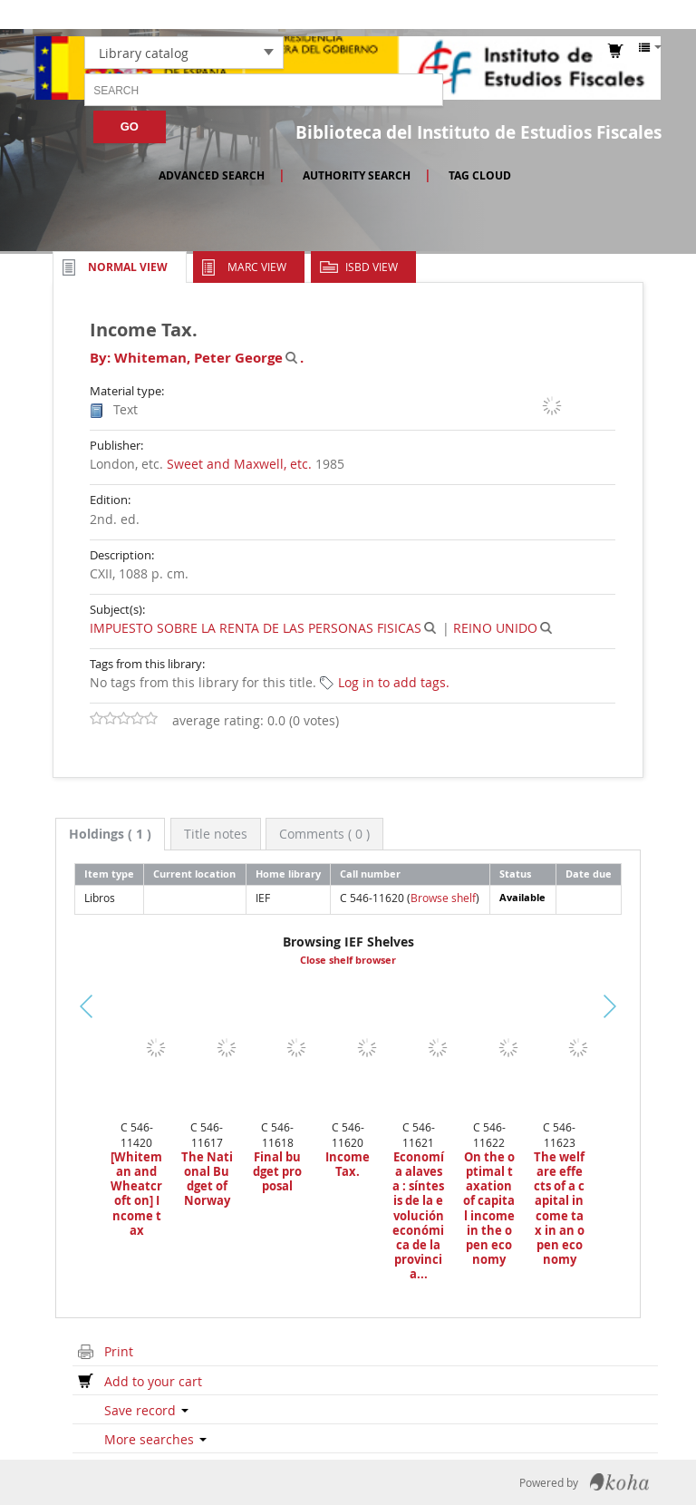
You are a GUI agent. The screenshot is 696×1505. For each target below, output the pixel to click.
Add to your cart (153, 1381)
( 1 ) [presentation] (110, 833)
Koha (619, 1482)
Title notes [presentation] (215, 833)
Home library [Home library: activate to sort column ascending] (288, 873)
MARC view (256, 266)
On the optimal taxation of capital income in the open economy (489, 1208)
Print (118, 1351)
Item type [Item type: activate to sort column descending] (109, 873)
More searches (155, 1439)
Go (130, 126)
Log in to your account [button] (606, 14)
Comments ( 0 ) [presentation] (324, 833)
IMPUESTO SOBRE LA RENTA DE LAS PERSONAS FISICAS (255, 627)
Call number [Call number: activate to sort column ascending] (370, 873)
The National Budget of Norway (207, 1179)
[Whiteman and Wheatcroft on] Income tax (136, 1194)
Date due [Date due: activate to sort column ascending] (589, 873)
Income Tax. (347, 1164)
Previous (47, 1027)
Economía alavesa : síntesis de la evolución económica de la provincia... (418, 1216)
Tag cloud (480, 175)
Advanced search (212, 175)
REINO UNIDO (495, 627)
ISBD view (371, 266)
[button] (497, 14)
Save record (146, 1410)
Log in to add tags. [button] (394, 682)
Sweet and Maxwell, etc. (239, 463)
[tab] (110, 834)
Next (630, 1005)
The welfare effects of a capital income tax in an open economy (559, 1208)
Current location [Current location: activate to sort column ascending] (194, 873)
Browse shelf (443, 897)
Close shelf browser (348, 960)
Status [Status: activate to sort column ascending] (515, 873)
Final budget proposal (277, 1172)
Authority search (357, 175)
